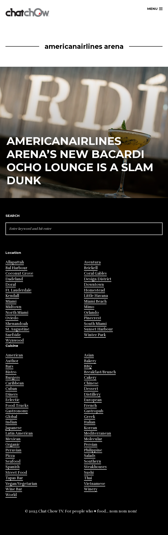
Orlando (91, 312)
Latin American (19, 433)
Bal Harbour (16, 268)
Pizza (10, 455)
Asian (89, 355)
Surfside (13, 335)
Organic (12, 444)
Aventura (92, 262)
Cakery (90, 377)
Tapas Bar (14, 478)
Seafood (13, 461)
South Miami (95, 323)
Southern (92, 461)
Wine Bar (13, 489)
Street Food (16, 472)
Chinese (91, 383)
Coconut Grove (19, 273)
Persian (90, 444)
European (93, 400)
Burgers (12, 377)
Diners (11, 394)
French (90, 405)
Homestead (94, 290)
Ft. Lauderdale (18, 290)
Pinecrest (92, 318)
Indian (11, 422)
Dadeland (14, 279)
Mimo (89, 307)
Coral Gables (95, 273)
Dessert (91, 388)
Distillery (92, 394)
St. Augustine (17, 329)
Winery (90, 489)
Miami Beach (95, 301)
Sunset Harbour (98, 329)
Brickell (91, 268)
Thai (88, 478)
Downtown (94, 284)
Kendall (12, 295)
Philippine (93, 450)
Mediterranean (97, 433)
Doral (10, 284)
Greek (89, 416)
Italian (89, 422)
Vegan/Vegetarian (21, 483)
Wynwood (14, 340)
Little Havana (96, 295)
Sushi (89, 472)
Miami (10, 301)
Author (11, 361)
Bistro (10, 372)
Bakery (90, 361)
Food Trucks (16, 405)
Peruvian (13, 450)
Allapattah (14, 262)
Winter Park (95, 335)
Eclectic (12, 400)
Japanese (13, 428)
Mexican (13, 439)
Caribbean (14, 383)
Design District (97, 279)
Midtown (13, 307)
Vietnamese (94, 483)
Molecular (93, 439)
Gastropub (93, 411)
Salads (89, 455)
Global (11, 416)
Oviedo (11, 318)
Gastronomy (16, 411)
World (11, 495)
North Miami (16, 312)
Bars (9, 366)
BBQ (88, 366)
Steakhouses (95, 467)
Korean (90, 428)
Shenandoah (16, 323)
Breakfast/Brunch (100, 372)
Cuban (11, 388)
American (14, 355)
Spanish (12, 467)
